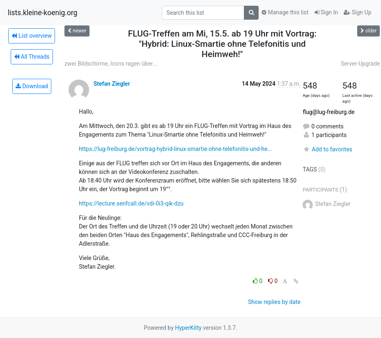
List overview (31, 35)
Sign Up (357, 12)
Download (32, 86)
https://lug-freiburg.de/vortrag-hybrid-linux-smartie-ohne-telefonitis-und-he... (175, 149)
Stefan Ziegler (112, 83)
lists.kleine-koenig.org (42, 13)
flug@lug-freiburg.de (328, 112)
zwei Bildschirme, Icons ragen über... (110, 63)
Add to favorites (327, 149)
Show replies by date (274, 302)
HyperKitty (188, 327)
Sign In (326, 12)
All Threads (31, 56)
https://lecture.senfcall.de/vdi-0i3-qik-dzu (131, 203)
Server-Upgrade (360, 63)
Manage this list (285, 12)
